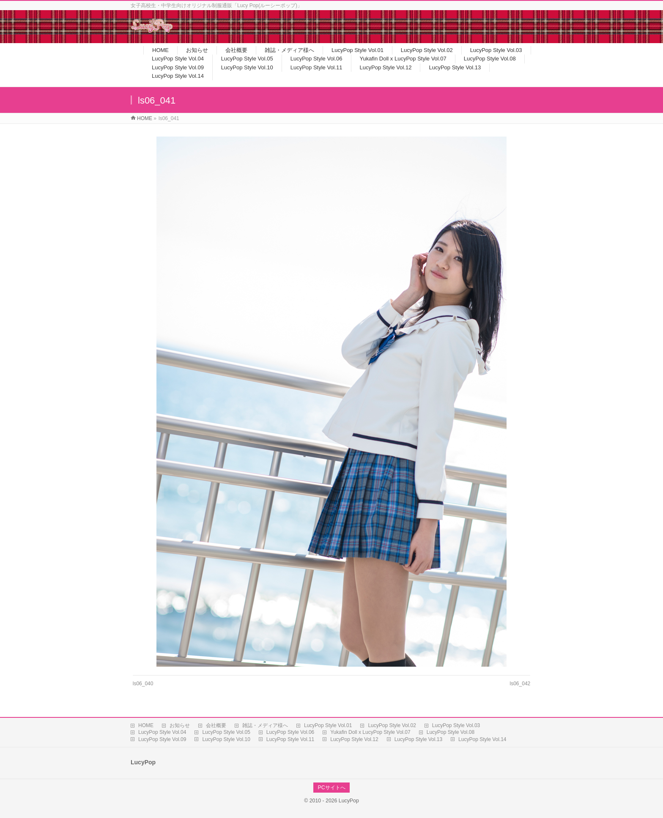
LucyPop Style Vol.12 (354, 739)
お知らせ (180, 725)
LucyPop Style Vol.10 (226, 739)
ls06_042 (520, 684)
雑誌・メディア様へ (265, 725)
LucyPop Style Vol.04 (162, 732)
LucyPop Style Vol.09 (162, 739)
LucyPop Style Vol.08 (450, 732)
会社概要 (216, 725)
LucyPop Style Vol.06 (290, 732)
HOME (145, 725)
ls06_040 (143, 684)
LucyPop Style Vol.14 (482, 739)
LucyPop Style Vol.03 (456, 725)
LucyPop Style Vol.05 (226, 732)
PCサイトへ (331, 788)
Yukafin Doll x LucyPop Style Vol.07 (370, 732)
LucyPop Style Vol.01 (328, 725)
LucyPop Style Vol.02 (392, 725)
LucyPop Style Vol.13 (418, 739)
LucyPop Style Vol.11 (290, 739)
